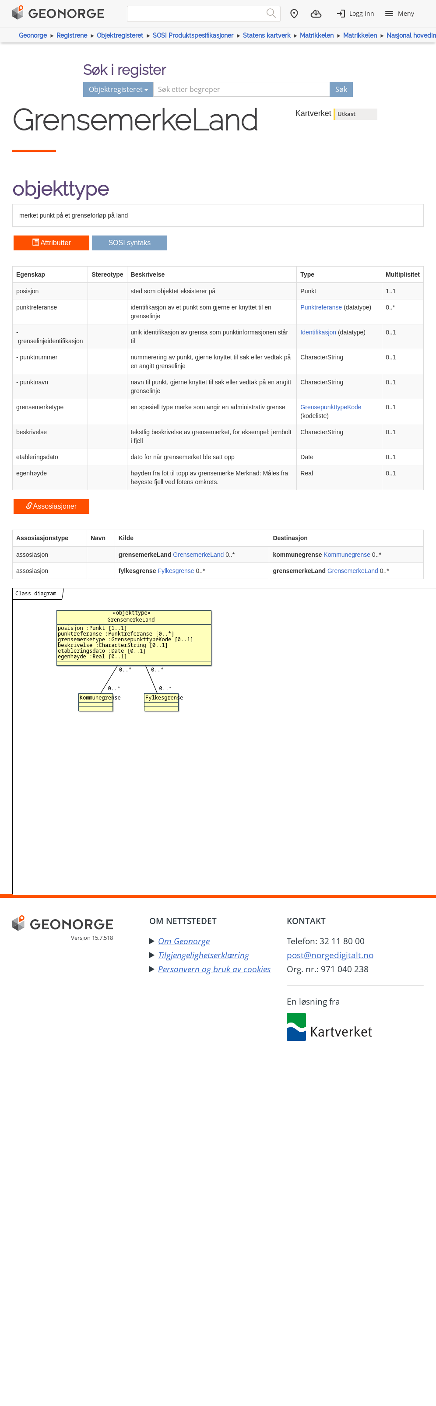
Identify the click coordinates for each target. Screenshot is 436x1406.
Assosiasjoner (51, 506)
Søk (341, 89)
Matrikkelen (317, 35)
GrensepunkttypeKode (330, 407)
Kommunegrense (346, 554)
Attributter (51, 242)
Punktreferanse (321, 307)
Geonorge (33, 35)
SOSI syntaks (129, 242)
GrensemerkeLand (198, 554)
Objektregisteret (120, 35)
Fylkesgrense (176, 570)
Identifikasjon (318, 332)
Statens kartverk (267, 35)
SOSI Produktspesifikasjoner (193, 35)
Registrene (71, 35)
